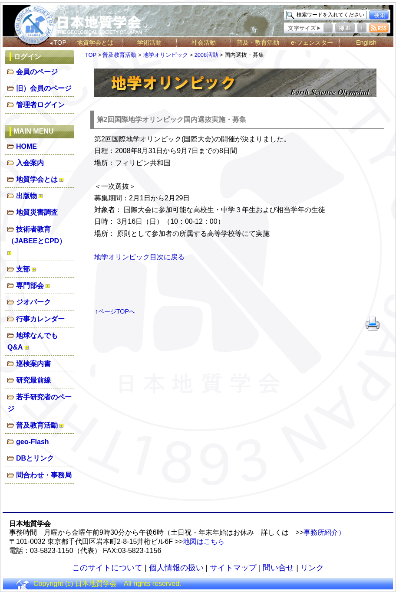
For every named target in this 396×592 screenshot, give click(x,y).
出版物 (26, 196)
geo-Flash (32, 441)
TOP (90, 55)
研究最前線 (33, 380)
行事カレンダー (40, 319)
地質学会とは (95, 42)
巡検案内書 (33, 363)
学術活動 (149, 42)
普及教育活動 (37, 425)
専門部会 (30, 285)
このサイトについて (107, 567)
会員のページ (37, 71)
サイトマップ (233, 567)
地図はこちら (203, 541)
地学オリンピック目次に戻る (139, 257)
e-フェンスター (312, 42)
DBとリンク (35, 458)
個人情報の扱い (176, 567)
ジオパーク (33, 302)
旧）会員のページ (44, 88)
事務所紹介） (324, 532)
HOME (26, 146)
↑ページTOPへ (115, 311)
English (366, 42)
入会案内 (30, 163)
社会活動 (203, 42)
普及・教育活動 (258, 42)
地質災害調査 (37, 212)
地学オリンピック (165, 55)
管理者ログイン (40, 104)
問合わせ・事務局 (44, 475)
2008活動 (206, 55)
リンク (312, 567)
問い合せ (278, 567)
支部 (23, 269)
